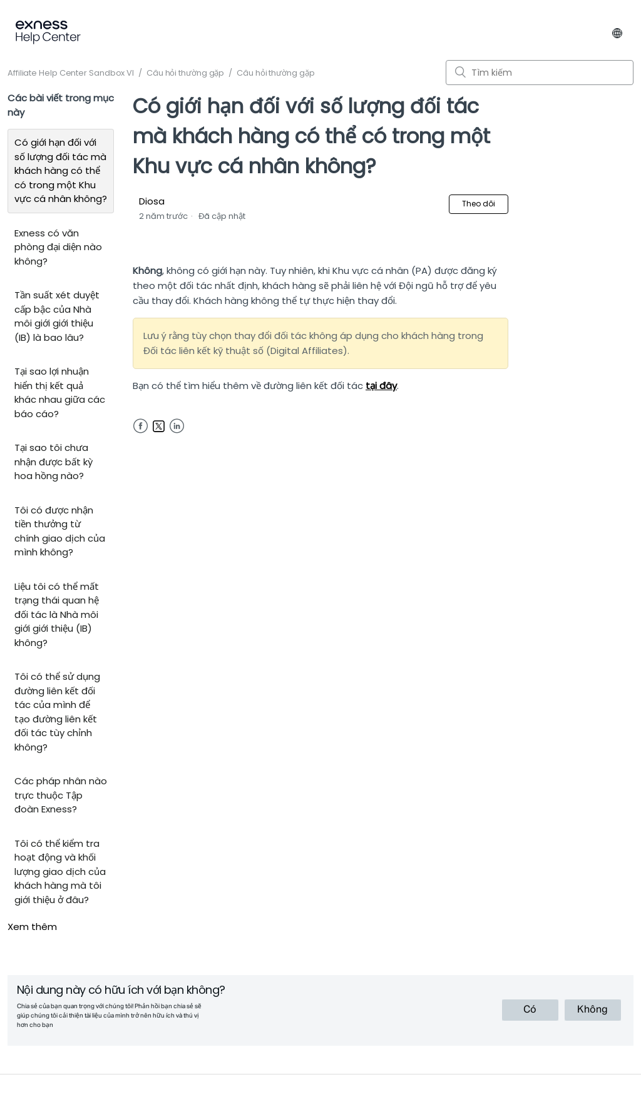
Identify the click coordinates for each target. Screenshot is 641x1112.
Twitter (159, 426)
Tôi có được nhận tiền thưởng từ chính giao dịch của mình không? (59, 531)
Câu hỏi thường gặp (185, 73)
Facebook (140, 426)
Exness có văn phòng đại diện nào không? (58, 247)
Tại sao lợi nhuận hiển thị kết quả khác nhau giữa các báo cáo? (59, 392)
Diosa (152, 201)
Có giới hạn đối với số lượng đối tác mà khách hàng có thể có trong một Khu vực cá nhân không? (60, 170)
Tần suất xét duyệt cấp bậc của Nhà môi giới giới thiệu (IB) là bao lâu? (57, 316)
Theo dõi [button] (478, 203)
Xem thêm (32, 926)
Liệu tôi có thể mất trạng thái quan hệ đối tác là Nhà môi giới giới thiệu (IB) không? (56, 614)
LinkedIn (177, 426)
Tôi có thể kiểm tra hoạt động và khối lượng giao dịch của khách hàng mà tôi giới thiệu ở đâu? (60, 871)
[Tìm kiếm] (539, 72)
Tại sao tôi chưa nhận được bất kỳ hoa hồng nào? (53, 461)
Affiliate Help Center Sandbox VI (71, 73)
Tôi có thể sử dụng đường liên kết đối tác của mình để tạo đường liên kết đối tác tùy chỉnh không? (57, 712)
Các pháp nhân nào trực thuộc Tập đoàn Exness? (60, 795)
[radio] (530, 1010)
